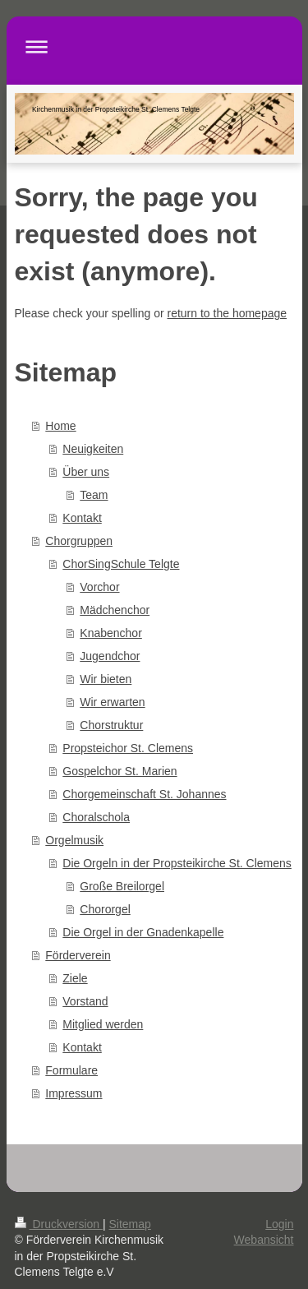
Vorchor (99, 587)
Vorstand (85, 1001)
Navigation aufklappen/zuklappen (154, 46)
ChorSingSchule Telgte (120, 564)
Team (94, 494)
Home (60, 425)
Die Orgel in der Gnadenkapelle (142, 932)
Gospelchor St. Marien (119, 771)
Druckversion (59, 1224)
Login (279, 1224)
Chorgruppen (79, 540)
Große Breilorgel (122, 886)
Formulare (71, 1070)
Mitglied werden (102, 1024)
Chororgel (105, 909)
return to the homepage (227, 313)
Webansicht (264, 1239)
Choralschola (96, 817)
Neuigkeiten (92, 448)
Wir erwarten (112, 702)
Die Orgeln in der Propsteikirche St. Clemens (177, 863)
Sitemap (130, 1224)
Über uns (85, 471)
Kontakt (81, 517)
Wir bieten (105, 679)
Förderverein (77, 955)
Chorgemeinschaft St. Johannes (144, 794)
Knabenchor (111, 633)
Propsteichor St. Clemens (127, 748)
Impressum (73, 1093)
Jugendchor (110, 656)
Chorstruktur (111, 725)
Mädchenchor (114, 610)
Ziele (74, 978)
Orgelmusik (74, 840)
